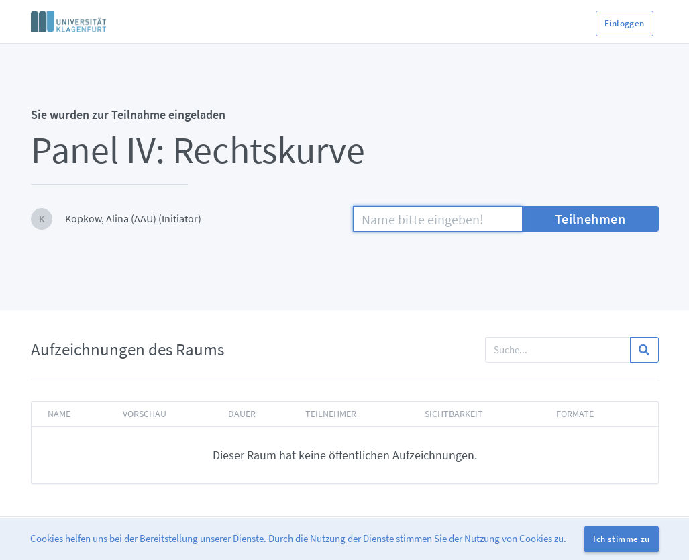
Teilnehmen (590, 218)
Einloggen (624, 23)
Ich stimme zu (621, 539)
